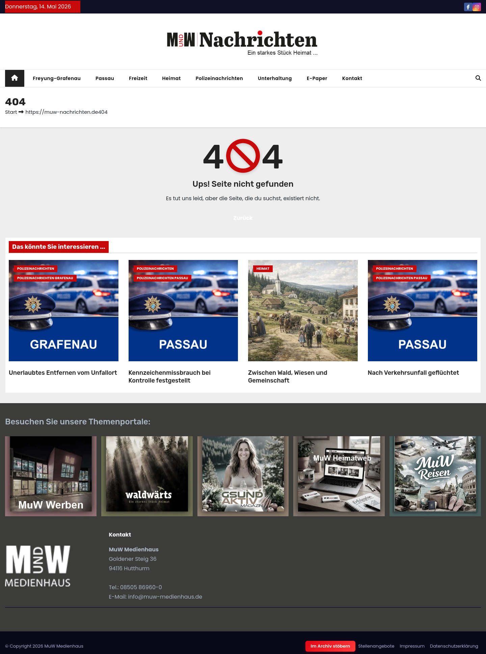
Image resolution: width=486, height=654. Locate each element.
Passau (105, 78)
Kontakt (352, 78)
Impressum (412, 646)
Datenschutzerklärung (454, 646)
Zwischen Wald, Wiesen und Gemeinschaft (287, 376)
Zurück (243, 218)
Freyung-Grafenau (57, 78)
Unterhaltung (275, 78)
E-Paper (317, 78)
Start (11, 111)
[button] (478, 78)
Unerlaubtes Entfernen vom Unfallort (63, 372)
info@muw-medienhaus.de (165, 597)
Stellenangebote (376, 646)
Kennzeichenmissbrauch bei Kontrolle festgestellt (170, 376)
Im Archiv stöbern (330, 646)
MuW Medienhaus (63, 646)
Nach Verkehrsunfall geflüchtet (413, 372)
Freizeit (138, 78)
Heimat (171, 78)
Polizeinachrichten (219, 78)
